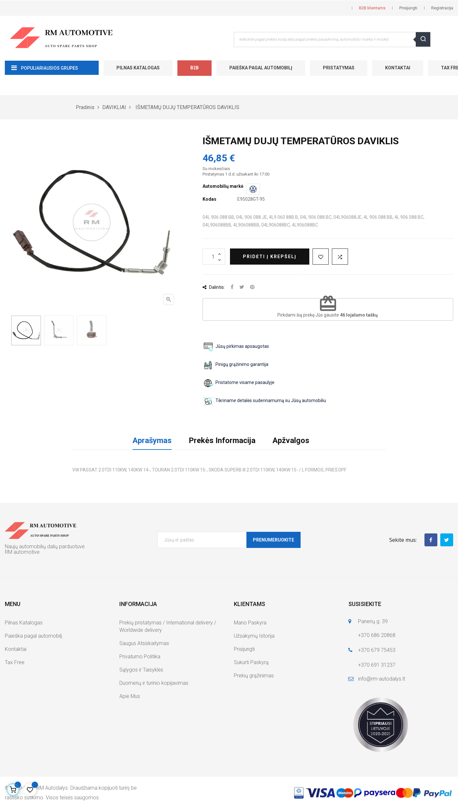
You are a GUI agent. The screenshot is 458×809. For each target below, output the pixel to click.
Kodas (209, 199)
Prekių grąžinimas (254, 675)
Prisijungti (244, 649)
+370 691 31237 (376, 665)
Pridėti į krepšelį (269, 256)
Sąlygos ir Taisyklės (141, 670)
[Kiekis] (214, 256)
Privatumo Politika (139, 656)
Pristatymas (338, 67)
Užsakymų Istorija (254, 636)
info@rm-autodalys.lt (381, 679)
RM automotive (22, 552)
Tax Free (15, 662)
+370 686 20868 (376, 635)
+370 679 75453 (376, 650)
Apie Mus (129, 696)
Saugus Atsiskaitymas (144, 643)
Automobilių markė (223, 186)
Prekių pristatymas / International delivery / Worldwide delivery (167, 626)
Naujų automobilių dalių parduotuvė (45, 546)
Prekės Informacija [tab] (222, 440)
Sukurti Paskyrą (251, 662)
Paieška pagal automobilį (260, 67)
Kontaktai (397, 67)
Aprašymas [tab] (152, 440)
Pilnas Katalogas (138, 67)
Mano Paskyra (250, 623)
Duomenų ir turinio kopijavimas (153, 683)
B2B (194, 67)
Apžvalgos (291, 440)
